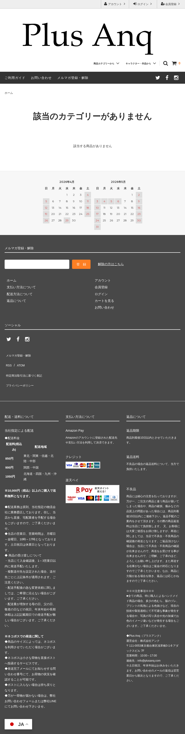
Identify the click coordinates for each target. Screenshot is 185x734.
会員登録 (171, 4)
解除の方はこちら (111, 264)
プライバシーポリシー (21, 374)
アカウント (115, 4)
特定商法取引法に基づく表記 (26, 367)
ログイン (143, 4)
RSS (8, 361)
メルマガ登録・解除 (72, 78)
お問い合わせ (41, 78)
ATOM (18, 361)
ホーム (9, 93)
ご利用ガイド (15, 78)
